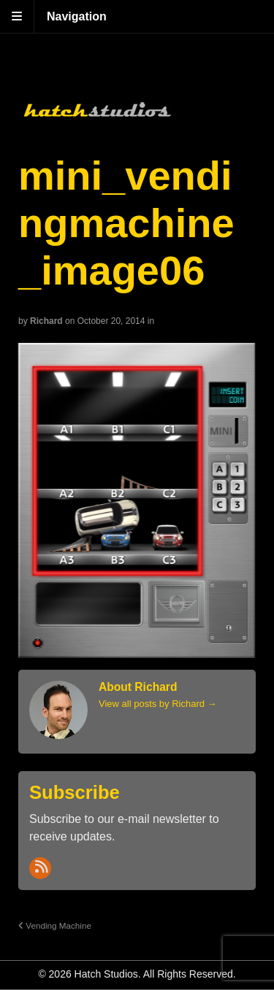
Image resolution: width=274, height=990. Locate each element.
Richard (46, 321)
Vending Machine (54, 925)
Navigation (77, 16)
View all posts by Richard (158, 703)
